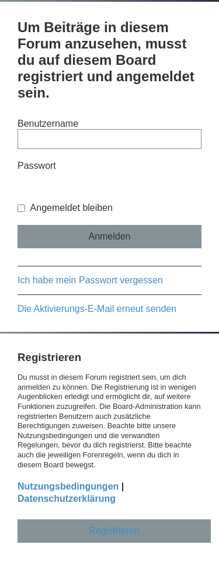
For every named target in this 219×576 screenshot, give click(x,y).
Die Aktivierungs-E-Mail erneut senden (97, 309)
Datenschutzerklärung (67, 499)
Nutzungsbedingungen (68, 486)
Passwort (37, 166)
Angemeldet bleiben (65, 208)
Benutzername (48, 124)
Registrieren (114, 531)
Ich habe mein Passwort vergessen (90, 280)
